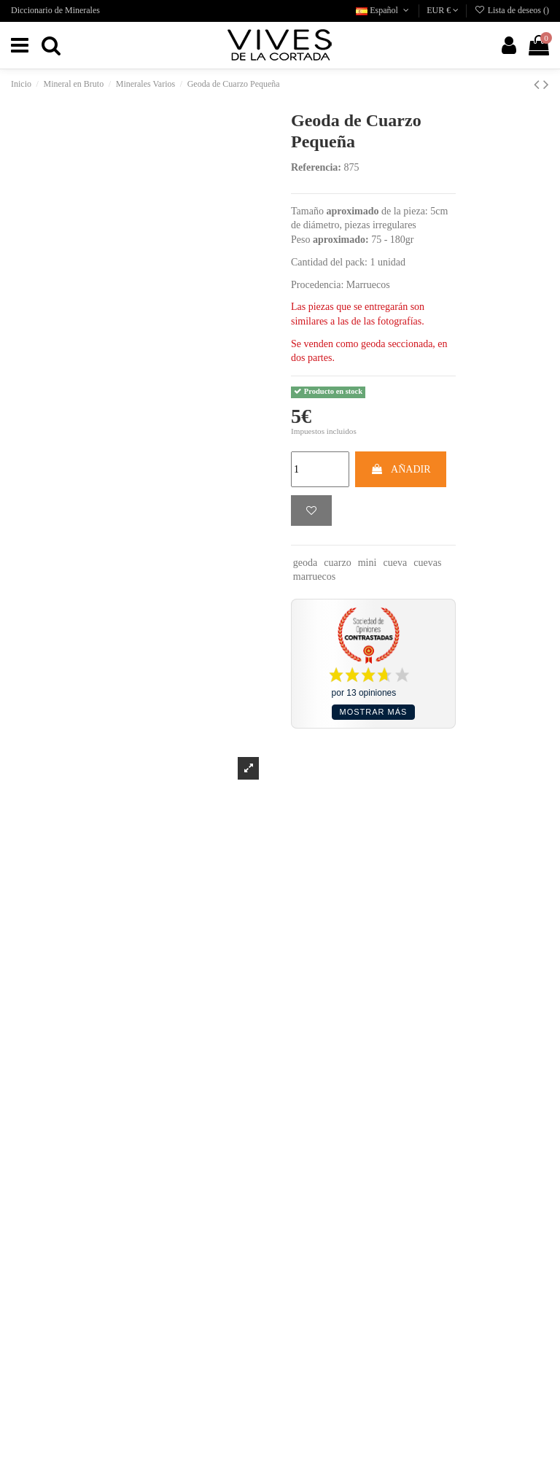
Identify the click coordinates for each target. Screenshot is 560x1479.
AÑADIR (400, 469)
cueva (396, 562)
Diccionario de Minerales (55, 10)
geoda (305, 562)
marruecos (314, 576)
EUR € (443, 10)
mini (367, 562)
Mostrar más (374, 711)
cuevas (427, 562)
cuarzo (337, 562)
